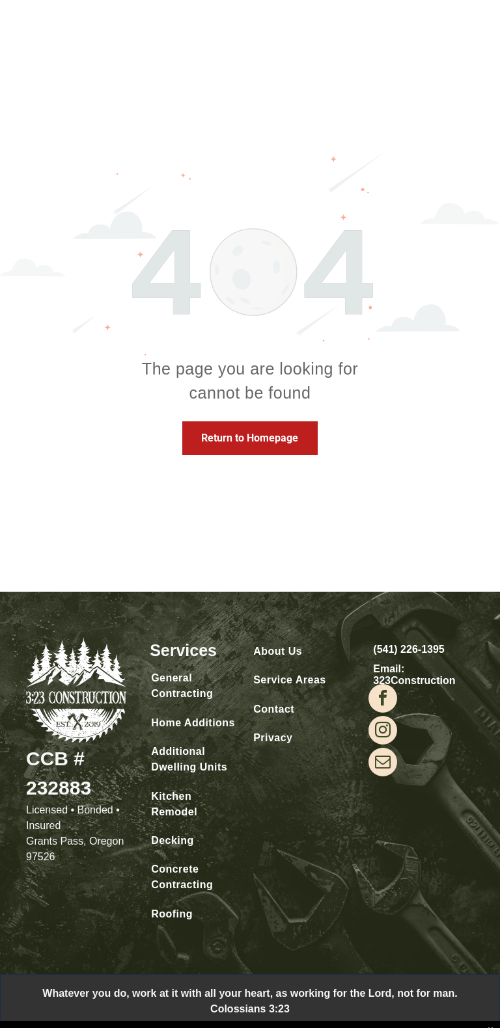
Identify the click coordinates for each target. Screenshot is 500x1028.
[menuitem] (194, 686)
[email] (382, 764)
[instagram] (382, 732)
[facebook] (382, 700)
